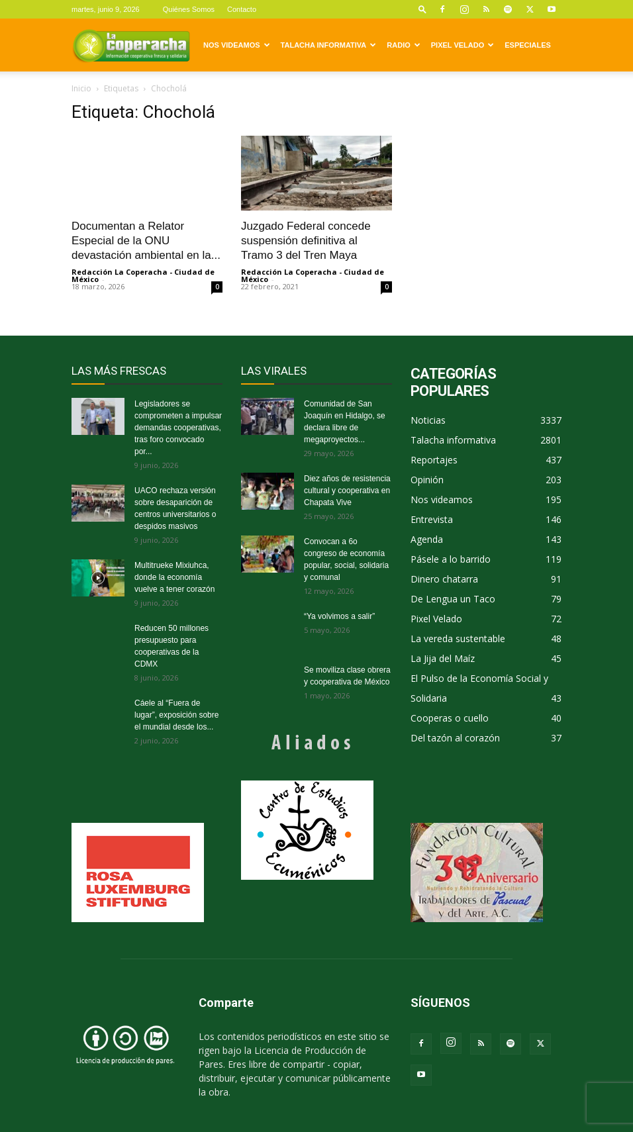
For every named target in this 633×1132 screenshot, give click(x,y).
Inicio (81, 88)
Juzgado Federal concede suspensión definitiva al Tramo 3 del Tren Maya (306, 240)
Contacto (241, 9)
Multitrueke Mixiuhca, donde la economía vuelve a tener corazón (174, 577)
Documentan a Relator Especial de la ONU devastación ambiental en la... (146, 240)
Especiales (528, 45)
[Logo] (131, 45)
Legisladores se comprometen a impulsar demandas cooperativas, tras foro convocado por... (178, 427)
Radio (403, 45)
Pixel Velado (462, 45)
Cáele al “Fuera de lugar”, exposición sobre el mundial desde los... (176, 714)
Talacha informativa (329, 45)
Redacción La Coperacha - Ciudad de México (143, 275)
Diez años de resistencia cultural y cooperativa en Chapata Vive (347, 490)
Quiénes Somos (189, 9)
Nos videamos (236, 45)
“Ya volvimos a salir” (339, 616)
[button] (422, 9)
